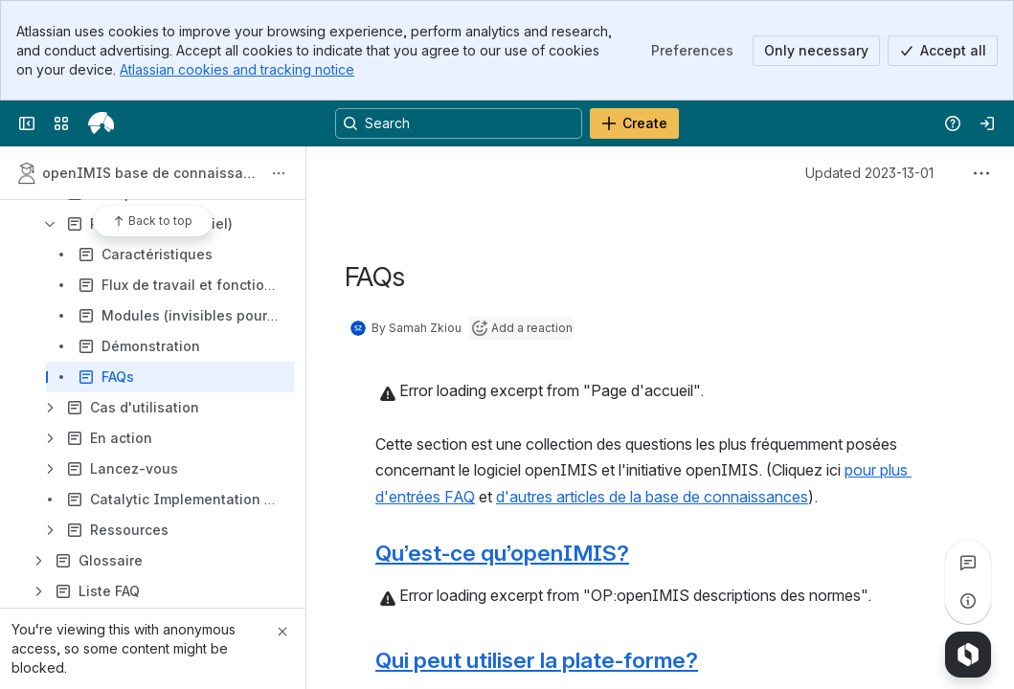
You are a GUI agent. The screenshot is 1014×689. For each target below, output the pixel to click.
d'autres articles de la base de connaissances (652, 496)
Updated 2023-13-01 (869, 173)
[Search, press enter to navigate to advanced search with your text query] (458, 123)
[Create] (634, 123)
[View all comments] (968, 562)
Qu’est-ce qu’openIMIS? (502, 553)
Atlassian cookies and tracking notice (237, 69)
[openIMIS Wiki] (101, 123)
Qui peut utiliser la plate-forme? (536, 659)
